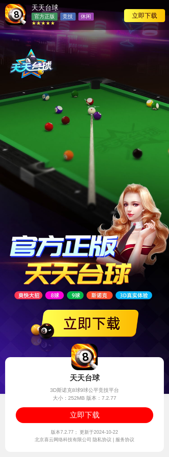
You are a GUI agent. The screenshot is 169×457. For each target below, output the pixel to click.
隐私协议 (102, 439)
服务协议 (124, 439)
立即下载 (144, 15)
